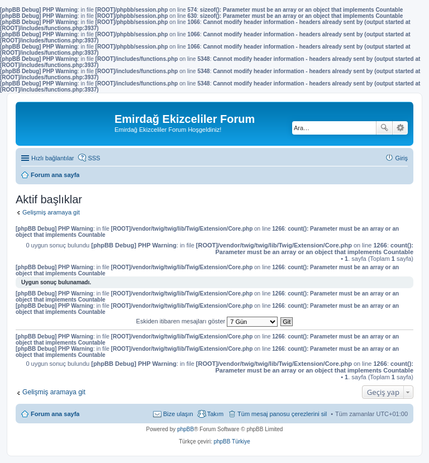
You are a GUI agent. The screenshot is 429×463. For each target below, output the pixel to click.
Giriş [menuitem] (401, 158)
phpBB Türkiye (231, 441)
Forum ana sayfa (55, 414)
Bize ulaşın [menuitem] (178, 414)
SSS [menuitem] (94, 158)
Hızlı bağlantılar (52, 158)
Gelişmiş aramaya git (51, 212)
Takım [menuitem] (215, 414)
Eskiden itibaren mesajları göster (207, 321)
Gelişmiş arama (400, 128)
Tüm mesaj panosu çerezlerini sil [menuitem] (282, 414)
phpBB (185, 429)
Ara (384, 128)
